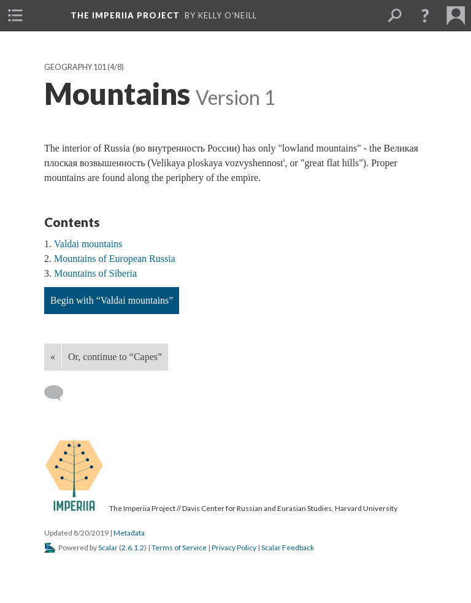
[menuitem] (15, 15)
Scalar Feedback (287, 547)
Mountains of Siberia (95, 273)
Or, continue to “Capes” (115, 356)
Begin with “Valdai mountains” (111, 300)
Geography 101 (75, 67)
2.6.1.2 (132, 547)
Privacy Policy (234, 547)
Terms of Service (179, 547)
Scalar (108, 547)
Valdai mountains (88, 244)
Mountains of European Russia (114, 258)
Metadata (129, 532)
